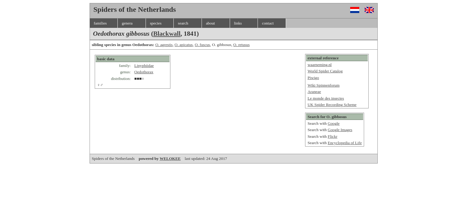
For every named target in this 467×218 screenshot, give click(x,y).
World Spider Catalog (325, 71)
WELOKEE (170, 158)
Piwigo (313, 77)
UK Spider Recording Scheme (332, 104)
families (100, 23)
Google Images (340, 129)
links (238, 23)
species (156, 23)
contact (268, 23)
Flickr (332, 136)
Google (334, 123)
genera (127, 23)
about (210, 23)
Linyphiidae (144, 65)
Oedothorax (143, 72)
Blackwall (166, 33)
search (183, 23)
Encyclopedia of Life (345, 142)
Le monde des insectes (325, 98)
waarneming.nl (319, 64)
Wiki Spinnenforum (323, 85)
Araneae (314, 91)
